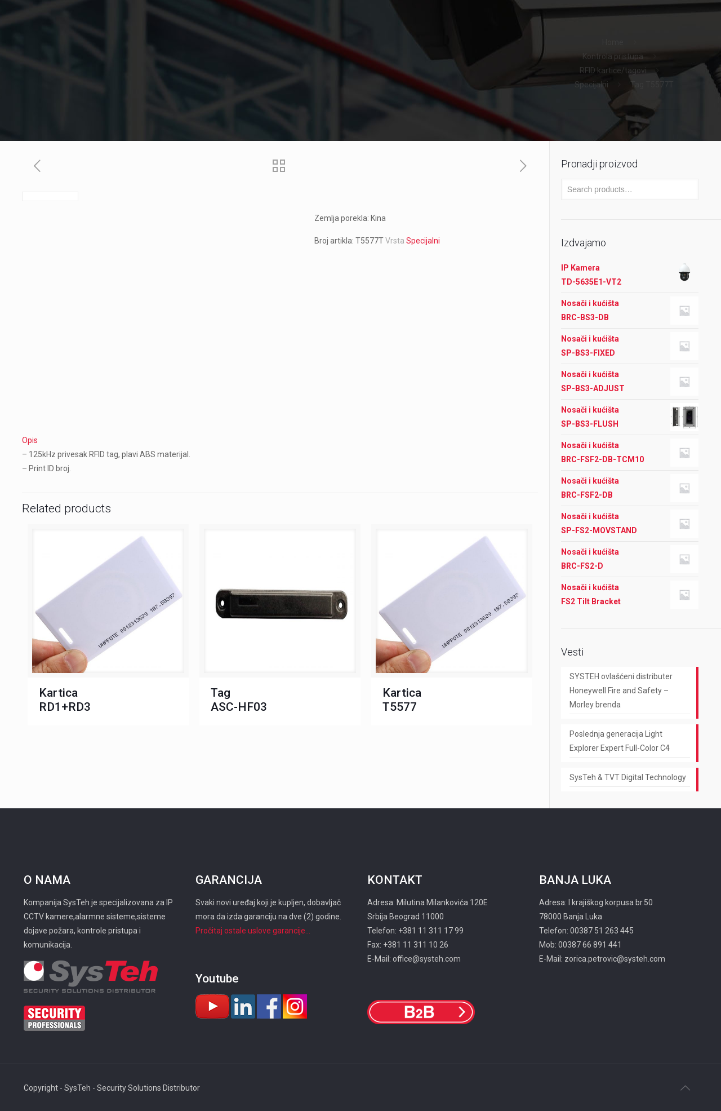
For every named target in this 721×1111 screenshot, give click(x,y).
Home (613, 42)
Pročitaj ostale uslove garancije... (252, 930)
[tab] (280, 440)
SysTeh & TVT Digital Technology (627, 777)
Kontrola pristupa (612, 56)
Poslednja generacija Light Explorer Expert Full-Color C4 (619, 741)
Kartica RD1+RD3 (65, 700)
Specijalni (591, 84)
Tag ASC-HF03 (239, 700)
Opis (30, 440)
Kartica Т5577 (401, 700)
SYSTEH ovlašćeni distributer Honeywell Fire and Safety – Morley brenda (621, 690)
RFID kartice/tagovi (613, 70)
